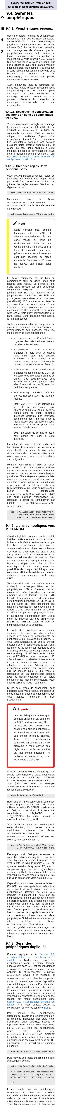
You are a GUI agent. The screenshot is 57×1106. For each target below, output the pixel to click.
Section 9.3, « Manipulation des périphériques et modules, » (31, 953)
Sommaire (2, 28)
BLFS (47, 1003)
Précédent (2, 40)
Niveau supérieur (2, 17)
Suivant (2, 51)
